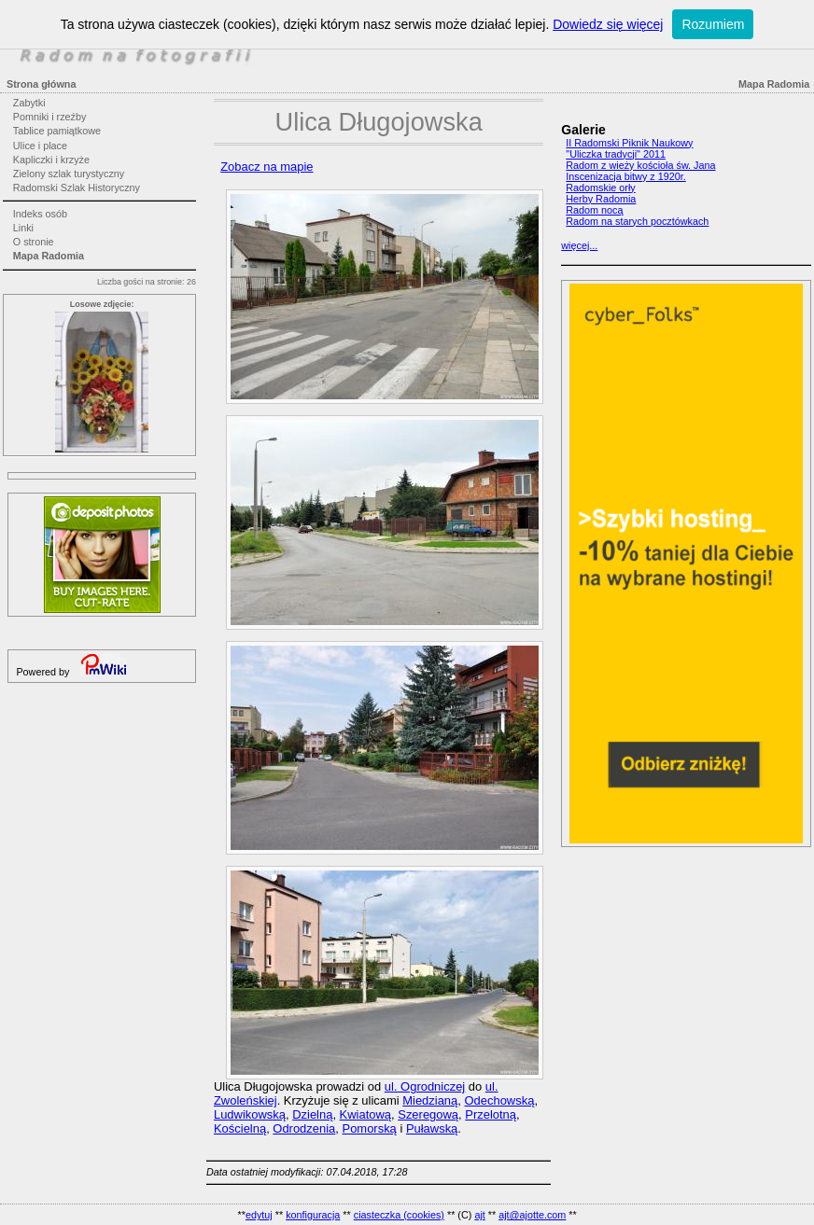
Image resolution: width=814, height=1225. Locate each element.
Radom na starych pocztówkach (637, 221)
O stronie (33, 241)
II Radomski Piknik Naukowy (629, 142)
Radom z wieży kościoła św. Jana (640, 165)
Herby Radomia (601, 198)
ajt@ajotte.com (532, 1214)
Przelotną (490, 1114)
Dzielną (312, 1114)
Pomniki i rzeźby (50, 116)
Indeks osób (40, 213)
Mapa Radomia (48, 255)
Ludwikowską (250, 1114)
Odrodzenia (304, 1128)
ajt (479, 1214)
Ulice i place (40, 145)
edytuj (259, 1214)
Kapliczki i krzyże (51, 159)
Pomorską (370, 1128)
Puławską (431, 1128)
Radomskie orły (600, 187)
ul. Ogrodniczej (425, 1086)
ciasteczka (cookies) (399, 1214)
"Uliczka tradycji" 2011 (616, 154)
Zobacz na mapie (266, 167)
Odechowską (499, 1100)
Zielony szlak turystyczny (68, 173)
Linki (23, 227)
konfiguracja (313, 1214)
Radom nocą (594, 210)
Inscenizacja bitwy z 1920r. (625, 176)
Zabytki (29, 102)
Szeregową (428, 1114)
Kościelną (240, 1128)
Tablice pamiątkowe (57, 130)
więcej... (579, 245)
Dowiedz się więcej (608, 24)
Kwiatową (365, 1114)
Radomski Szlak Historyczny (76, 187)
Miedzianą (429, 1100)
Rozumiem (712, 24)
